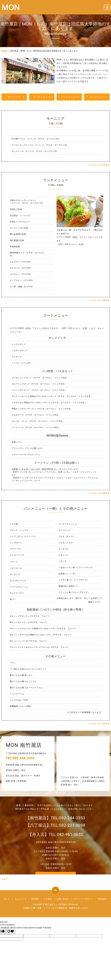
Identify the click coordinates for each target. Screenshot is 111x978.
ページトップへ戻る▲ (99, 165)
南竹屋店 (35, 899)
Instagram (102, 899)
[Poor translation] (10, 932)
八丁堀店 (48, 899)
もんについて (21, 899)
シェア (5, 879)
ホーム (7, 899)
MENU (107, 8)
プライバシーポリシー (83, 899)
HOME (4, 51)
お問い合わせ (63, 899)
